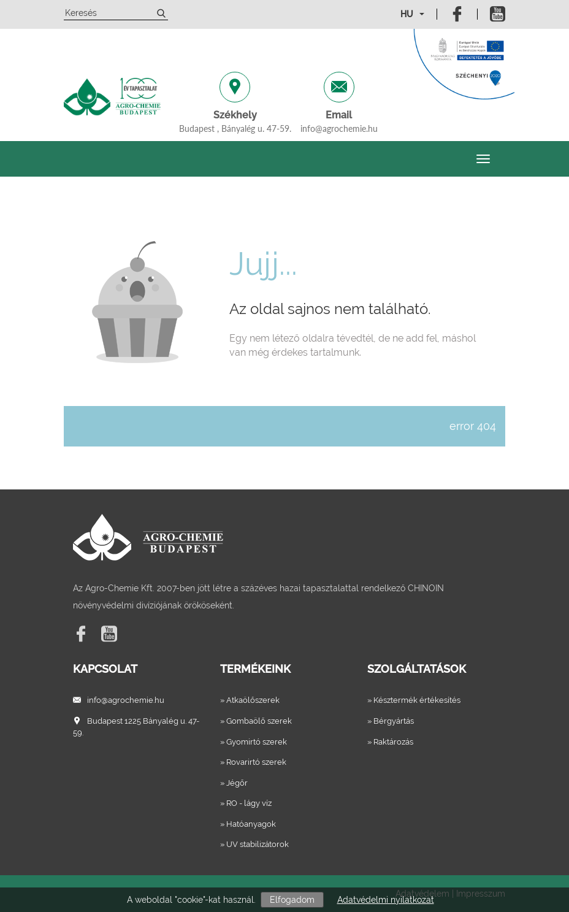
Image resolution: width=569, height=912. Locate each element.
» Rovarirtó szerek (253, 762)
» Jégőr (234, 782)
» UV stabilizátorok (254, 844)
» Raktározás (390, 741)
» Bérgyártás (390, 721)
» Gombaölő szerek (256, 721)
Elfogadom (292, 900)
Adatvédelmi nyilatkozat (385, 900)
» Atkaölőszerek (250, 700)
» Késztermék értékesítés (413, 700)
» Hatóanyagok (248, 824)
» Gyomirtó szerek (253, 741)
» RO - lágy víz (246, 803)
